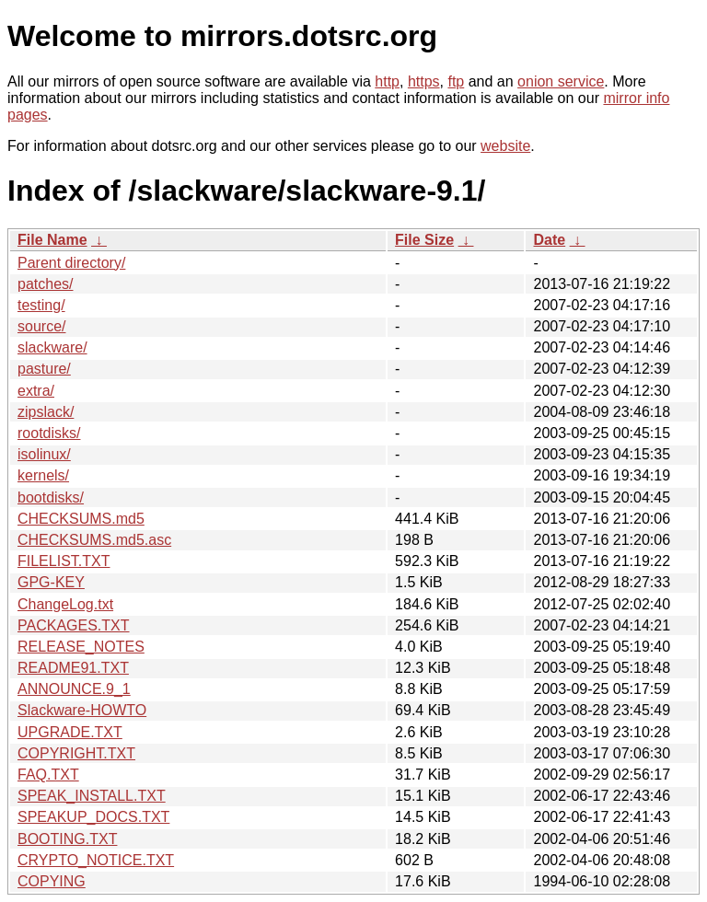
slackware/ (52, 347)
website (505, 146)
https (424, 81)
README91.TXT (73, 668)
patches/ (45, 284)
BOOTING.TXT (67, 839)
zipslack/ (45, 412)
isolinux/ (44, 454)
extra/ (35, 391)
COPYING (51, 881)
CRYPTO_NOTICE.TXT (95, 860)
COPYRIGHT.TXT (76, 753)
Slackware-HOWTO (81, 710)
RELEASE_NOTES (81, 646)
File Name (52, 240)
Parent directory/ (71, 263)
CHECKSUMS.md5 (81, 518)
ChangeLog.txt (65, 604)
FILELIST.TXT (63, 561)
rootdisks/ (48, 433)
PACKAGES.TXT (73, 625)
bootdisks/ (50, 497)
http (387, 81)
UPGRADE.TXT (69, 732)
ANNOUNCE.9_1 (74, 689)
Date (549, 240)
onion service (560, 81)
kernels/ (43, 475)
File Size (424, 240)
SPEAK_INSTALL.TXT (91, 796)
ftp (455, 81)
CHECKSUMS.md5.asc (94, 540)
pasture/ (44, 368)
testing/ (41, 305)
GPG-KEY (51, 582)
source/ (41, 326)
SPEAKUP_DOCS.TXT (93, 817)
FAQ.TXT (48, 774)
